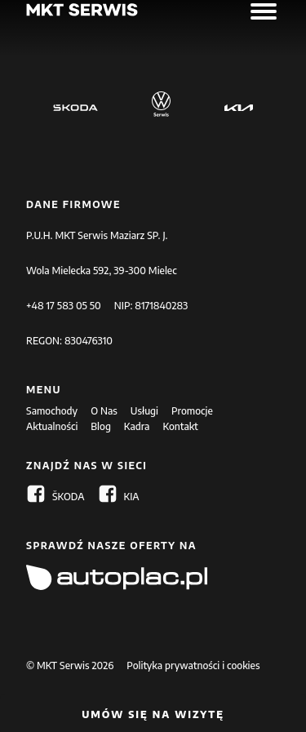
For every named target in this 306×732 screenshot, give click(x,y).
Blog (101, 426)
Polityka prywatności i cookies (192, 665)
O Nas (104, 411)
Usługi (144, 411)
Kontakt (179, 426)
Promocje (192, 411)
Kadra (137, 426)
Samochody (52, 411)
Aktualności (52, 426)
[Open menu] (263, 11)
